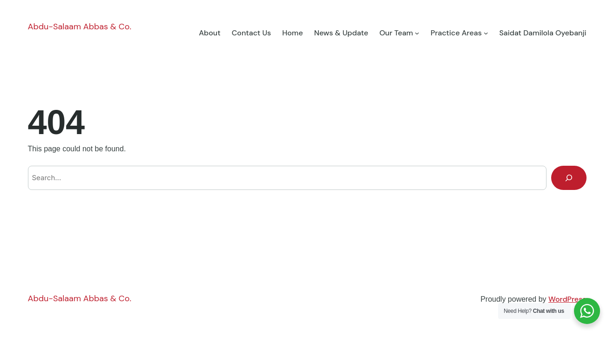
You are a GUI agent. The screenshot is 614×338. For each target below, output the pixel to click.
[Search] (569, 178)
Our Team (396, 33)
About (209, 33)
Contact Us (251, 33)
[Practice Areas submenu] (486, 33)
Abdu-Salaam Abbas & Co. (79, 26)
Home (292, 33)
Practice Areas (456, 33)
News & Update (341, 33)
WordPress (567, 299)
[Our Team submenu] (417, 33)
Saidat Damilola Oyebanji (542, 33)
